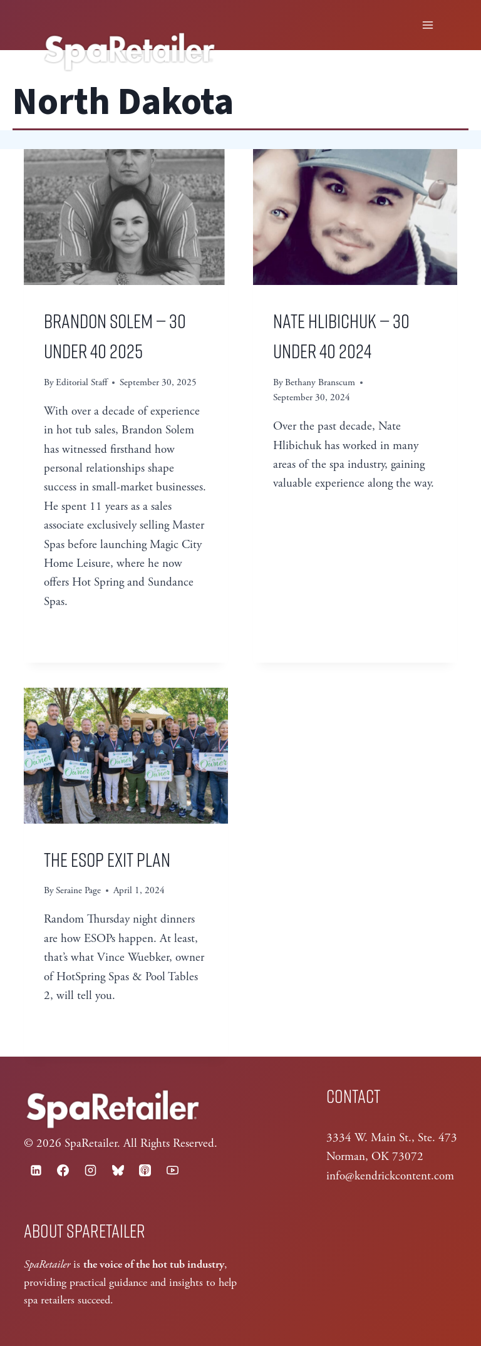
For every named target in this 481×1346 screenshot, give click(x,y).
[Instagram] (90, 1170)
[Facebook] (63, 1170)
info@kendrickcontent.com (390, 1176)
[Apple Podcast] (145, 1170)
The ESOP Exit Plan (107, 859)
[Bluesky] (118, 1170)
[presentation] (126, 217)
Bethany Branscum (320, 382)
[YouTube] (172, 1170)
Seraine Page (78, 890)
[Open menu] (428, 24)
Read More (81, 633)
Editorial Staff (81, 382)
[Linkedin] (36, 1170)
